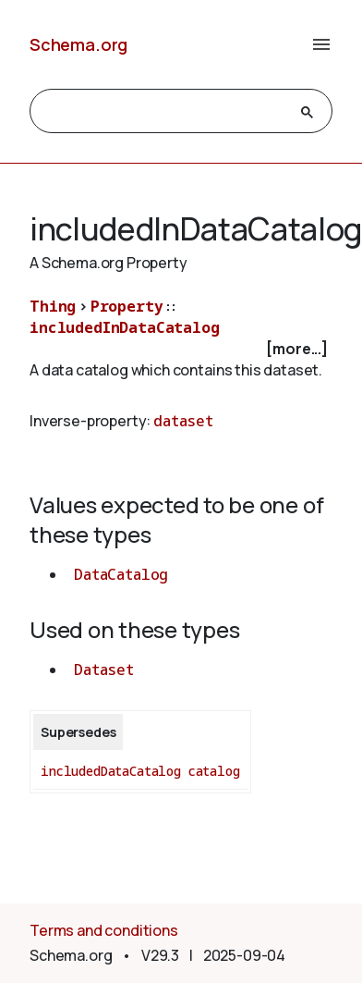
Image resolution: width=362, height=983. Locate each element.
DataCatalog (121, 574)
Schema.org (78, 44)
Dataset (104, 669)
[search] (164, 112)
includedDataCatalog (111, 771)
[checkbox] (181, 349)
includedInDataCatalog (125, 327)
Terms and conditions (104, 930)
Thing (53, 306)
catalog (214, 771)
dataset (183, 421)
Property (126, 306)
